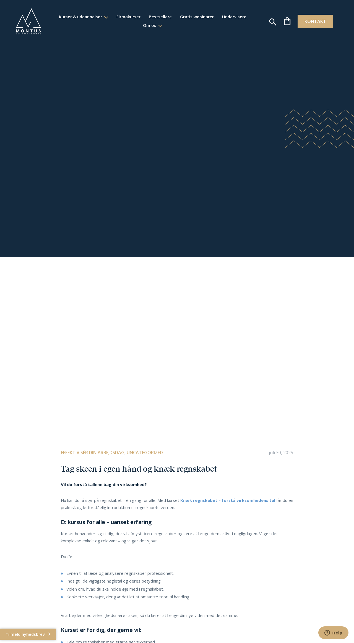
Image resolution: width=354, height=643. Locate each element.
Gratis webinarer (197, 16)
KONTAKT (313, 21)
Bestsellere (160, 16)
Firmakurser (128, 16)
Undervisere (234, 16)
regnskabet (205, 500)
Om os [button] (150, 25)
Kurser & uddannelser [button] (81, 16)
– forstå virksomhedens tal (246, 500)
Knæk (186, 500)
